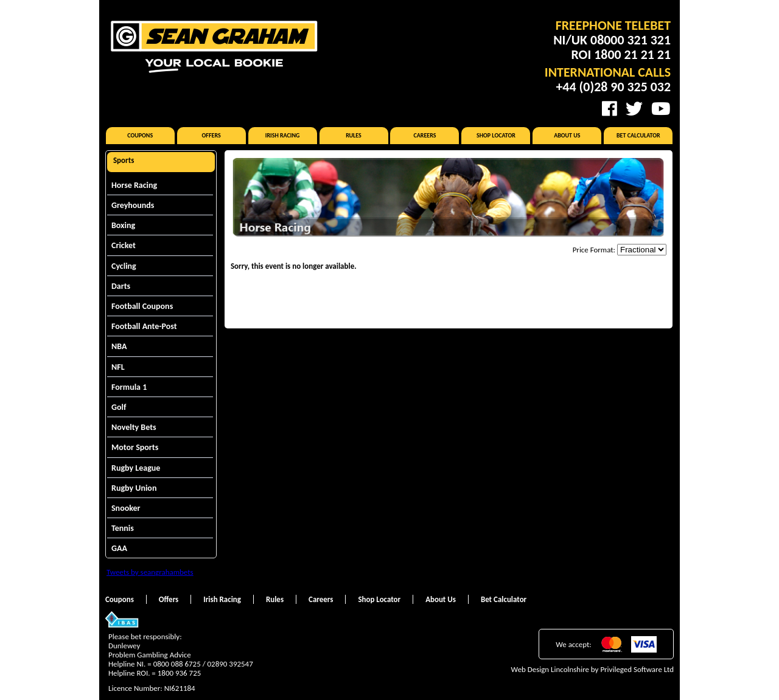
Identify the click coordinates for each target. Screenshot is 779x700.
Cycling (123, 266)
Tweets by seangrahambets (150, 572)
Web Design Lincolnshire (550, 669)
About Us (567, 135)
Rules (354, 135)
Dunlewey (124, 645)
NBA (119, 346)
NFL (118, 367)
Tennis (122, 528)
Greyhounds (132, 205)
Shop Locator (496, 135)
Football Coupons (142, 306)
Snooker (126, 508)
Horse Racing (134, 185)
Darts (120, 286)
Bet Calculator (638, 135)
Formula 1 (129, 387)
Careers (424, 135)
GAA (119, 548)
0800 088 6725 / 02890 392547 (203, 663)
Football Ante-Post (144, 326)
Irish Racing (282, 135)
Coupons (140, 135)
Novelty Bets (133, 427)
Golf (118, 407)
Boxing (123, 225)
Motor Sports (134, 447)
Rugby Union (133, 488)
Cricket (123, 245)
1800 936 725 (179, 672)
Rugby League (135, 468)
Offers (211, 135)
